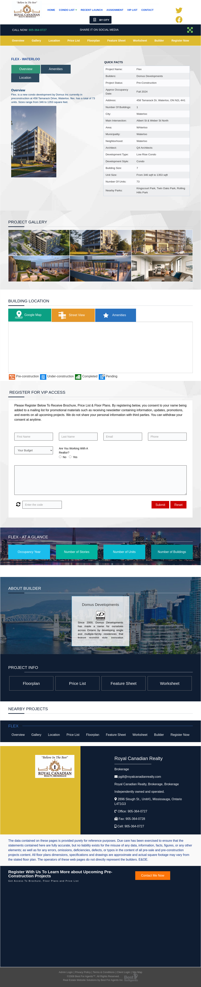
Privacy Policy (83, 972)
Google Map (27, 315)
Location (54, 40)
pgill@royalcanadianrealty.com (139, 776)
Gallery (36, 40)
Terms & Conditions (104, 972)
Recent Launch (91, 9)
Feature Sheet (116, 40)
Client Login (123, 972)
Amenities (56, 69)
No (64, 457)
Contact (147, 9)
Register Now (180, 40)
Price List (74, 40)
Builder (159, 40)
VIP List (132, 9)
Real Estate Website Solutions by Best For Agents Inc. (93, 980)
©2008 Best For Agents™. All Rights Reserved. (93, 976)
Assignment (114, 9)
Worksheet (140, 40)
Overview (18, 40)
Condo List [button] (68, 9)
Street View (71, 315)
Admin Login (66, 972)
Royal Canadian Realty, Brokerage (146, 784)
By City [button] (100, 19)
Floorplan (93, 40)
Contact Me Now (152, 875)
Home (51, 9)
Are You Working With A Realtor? (73, 450)
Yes (75, 457)
